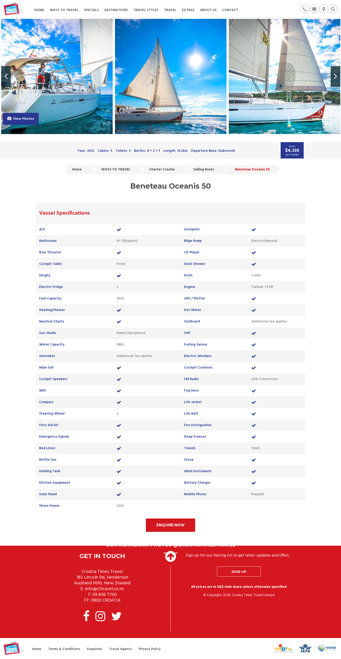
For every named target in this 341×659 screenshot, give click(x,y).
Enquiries (94, 649)
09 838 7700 (104, 595)
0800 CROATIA (106, 601)
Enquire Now (170, 525)
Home (77, 169)
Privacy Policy (150, 649)
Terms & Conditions (64, 649)
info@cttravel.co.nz (104, 589)
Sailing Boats (203, 169)
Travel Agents (120, 649)
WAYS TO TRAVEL (115, 169)
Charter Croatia (162, 169)
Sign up (239, 572)
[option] (57, 76)
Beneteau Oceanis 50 (252, 169)
